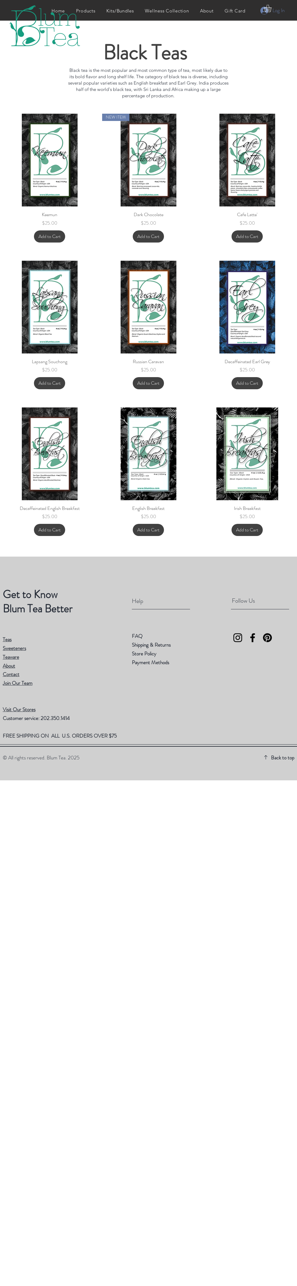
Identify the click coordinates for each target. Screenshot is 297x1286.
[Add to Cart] (49, 236)
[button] (272, 8)
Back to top (282, 757)
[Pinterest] (267, 638)
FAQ (137, 636)
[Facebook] (253, 638)
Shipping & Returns (152, 644)
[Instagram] (238, 638)
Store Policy (144, 653)
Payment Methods (151, 662)
